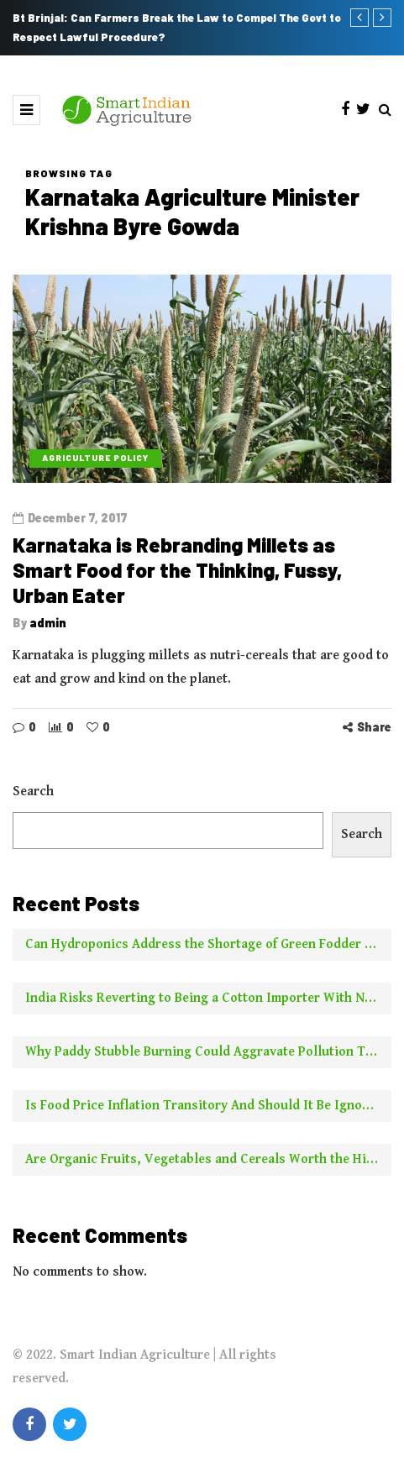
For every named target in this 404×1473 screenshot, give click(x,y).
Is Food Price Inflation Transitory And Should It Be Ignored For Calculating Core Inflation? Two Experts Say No (208, 1111)
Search (33, 797)
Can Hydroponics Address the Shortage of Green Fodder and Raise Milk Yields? (208, 949)
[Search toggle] (385, 110)
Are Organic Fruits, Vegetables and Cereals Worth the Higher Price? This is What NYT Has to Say (208, 1164)
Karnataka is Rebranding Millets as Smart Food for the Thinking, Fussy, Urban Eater (177, 569)
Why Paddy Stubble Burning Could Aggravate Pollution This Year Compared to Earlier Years (208, 1057)
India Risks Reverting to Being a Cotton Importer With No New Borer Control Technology (208, 1003)
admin (47, 623)
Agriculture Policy (95, 458)
